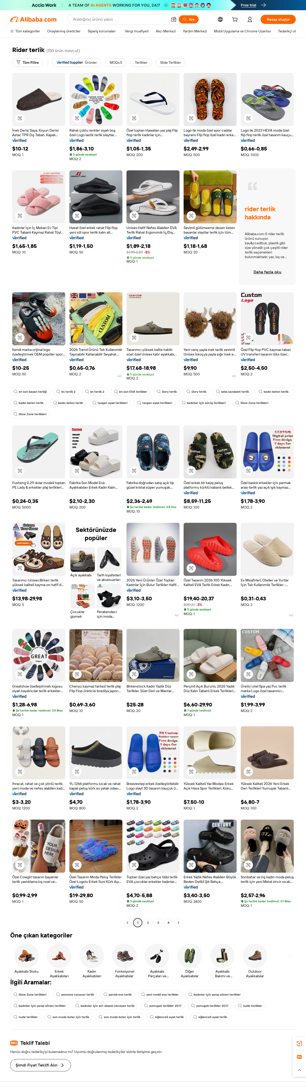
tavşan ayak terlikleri (110, 403)
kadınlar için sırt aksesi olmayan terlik (104, 1006)
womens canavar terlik (75, 995)
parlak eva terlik (118, 995)
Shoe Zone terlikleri (251, 403)
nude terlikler (250, 1006)
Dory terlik (167, 392)
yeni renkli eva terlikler (160, 995)
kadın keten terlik (273, 392)
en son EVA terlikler (130, 392)
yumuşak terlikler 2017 (162, 1006)
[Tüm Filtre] (27, 62)
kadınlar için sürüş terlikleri (204, 403)
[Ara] (189, 19)
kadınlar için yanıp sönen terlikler (214, 995)
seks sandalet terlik (232, 392)
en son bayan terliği (30, 392)
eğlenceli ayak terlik (167, 1017)
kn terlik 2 (65, 392)
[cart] (236, 20)
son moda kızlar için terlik (68, 1017)
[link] (299, 1043)
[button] (174, 19)
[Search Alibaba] (120, 19)
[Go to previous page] (127, 922)
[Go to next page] (178, 922)
